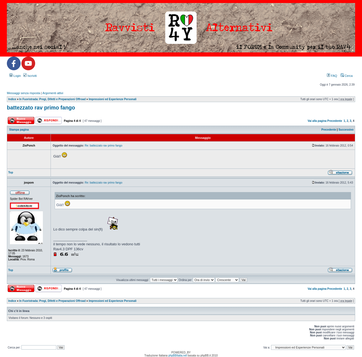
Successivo (345, 129)
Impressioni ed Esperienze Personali (113, 99)
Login (15, 75)
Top (10, 172)
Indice (12, 99)
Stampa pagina (19, 129)
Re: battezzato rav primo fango (103, 145)
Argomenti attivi (52, 93)
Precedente (334, 120)
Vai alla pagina (317, 120)
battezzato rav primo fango (41, 108)
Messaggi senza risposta (23, 93)
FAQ (332, 75)
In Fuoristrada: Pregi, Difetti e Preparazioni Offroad (52, 99)
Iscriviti (30, 75)
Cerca (347, 75)
